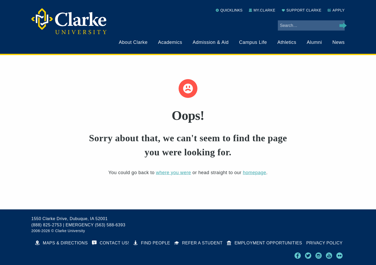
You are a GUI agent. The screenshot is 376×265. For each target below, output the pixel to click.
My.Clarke (262, 10)
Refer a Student (198, 243)
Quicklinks (229, 10)
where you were (173, 172)
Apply (336, 10)
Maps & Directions (61, 243)
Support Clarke (301, 10)
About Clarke (133, 42)
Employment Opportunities (264, 243)
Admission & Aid (211, 42)
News (338, 42)
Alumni (314, 42)
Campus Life (253, 42)
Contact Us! (110, 243)
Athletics (286, 42)
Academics (170, 42)
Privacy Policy (324, 243)
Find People (151, 243)
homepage (254, 172)
